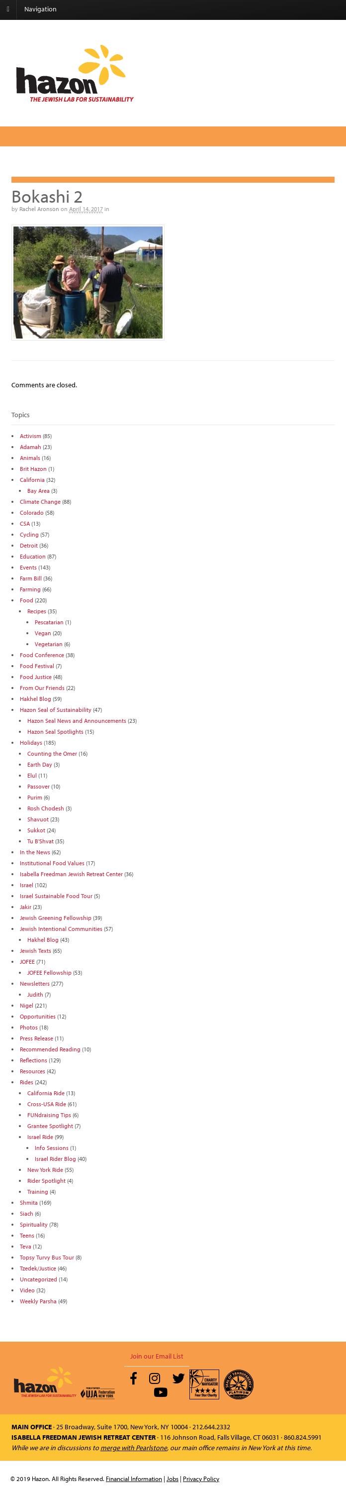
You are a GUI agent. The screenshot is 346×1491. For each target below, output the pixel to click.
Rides (26, 1082)
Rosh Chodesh (45, 808)
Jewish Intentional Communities (61, 928)
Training (37, 1191)
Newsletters (35, 983)
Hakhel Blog (35, 698)
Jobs (172, 1479)
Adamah (30, 447)
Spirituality (34, 1224)
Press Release (36, 1038)
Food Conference (42, 655)
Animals (30, 457)
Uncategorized (38, 1279)
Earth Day (39, 764)
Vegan (43, 633)
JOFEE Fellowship (49, 972)
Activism (30, 436)
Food (26, 600)
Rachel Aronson (39, 209)
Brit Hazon (33, 468)
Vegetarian (49, 644)
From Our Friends (42, 687)
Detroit (29, 545)
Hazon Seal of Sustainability (55, 709)
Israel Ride (40, 1137)
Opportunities (38, 1016)
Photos (29, 1027)
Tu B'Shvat (40, 841)
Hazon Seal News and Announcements (76, 720)
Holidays (31, 742)
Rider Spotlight (46, 1180)
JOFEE (27, 961)
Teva (25, 1246)
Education (33, 556)
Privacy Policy (201, 1479)
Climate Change (40, 501)
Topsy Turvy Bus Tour (47, 1257)
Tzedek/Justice (38, 1268)
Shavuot (38, 819)
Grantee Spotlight (50, 1126)
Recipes (36, 611)
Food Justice (36, 677)
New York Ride (45, 1169)
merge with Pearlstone (133, 1447)
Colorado (32, 512)
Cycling (29, 534)
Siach (26, 1213)
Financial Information (134, 1479)
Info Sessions (52, 1147)
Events (28, 567)
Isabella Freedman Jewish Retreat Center (71, 874)
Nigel (26, 1005)
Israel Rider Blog (55, 1158)
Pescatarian (49, 622)
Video (27, 1290)
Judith (35, 994)
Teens (27, 1235)
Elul (32, 775)
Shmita (29, 1202)
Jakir (25, 907)
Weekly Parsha (38, 1301)
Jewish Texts (35, 950)
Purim (34, 797)
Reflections (33, 1060)
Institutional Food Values (52, 863)
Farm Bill (31, 578)
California (32, 479)
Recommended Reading (50, 1049)
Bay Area (38, 490)
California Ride (46, 1093)
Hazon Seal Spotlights (55, 731)
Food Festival (37, 666)
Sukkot (36, 830)
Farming (30, 589)
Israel (26, 885)
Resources (32, 1071)
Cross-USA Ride (46, 1104)
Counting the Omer (52, 753)
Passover (38, 786)
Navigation (40, 8)
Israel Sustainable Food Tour (56, 896)
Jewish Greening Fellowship (55, 917)
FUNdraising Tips (49, 1115)
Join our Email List (156, 1356)
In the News (35, 852)
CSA (25, 523)
